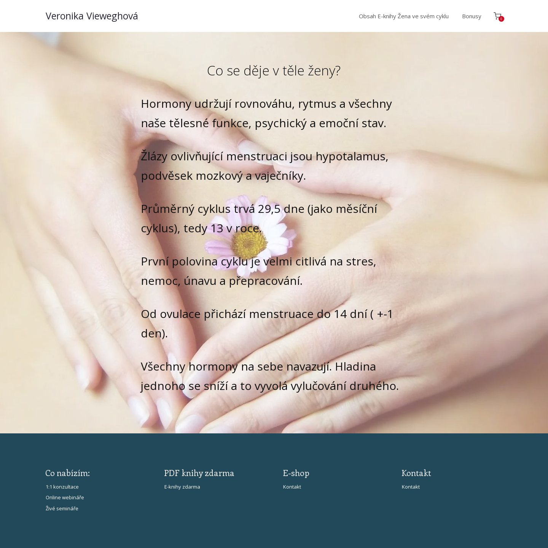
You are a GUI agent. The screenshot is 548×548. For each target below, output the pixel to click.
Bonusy (471, 16)
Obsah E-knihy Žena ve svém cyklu (404, 16)
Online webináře (65, 497)
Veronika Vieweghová (92, 16)
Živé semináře (62, 508)
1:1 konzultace (62, 486)
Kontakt (292, 486)
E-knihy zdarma (182, 486)
